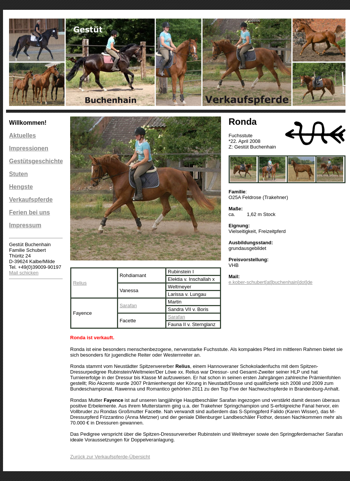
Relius (80, 283)
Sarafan (128, 305)
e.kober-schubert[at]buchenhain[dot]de (271, 282)
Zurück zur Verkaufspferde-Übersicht (110, 457)
